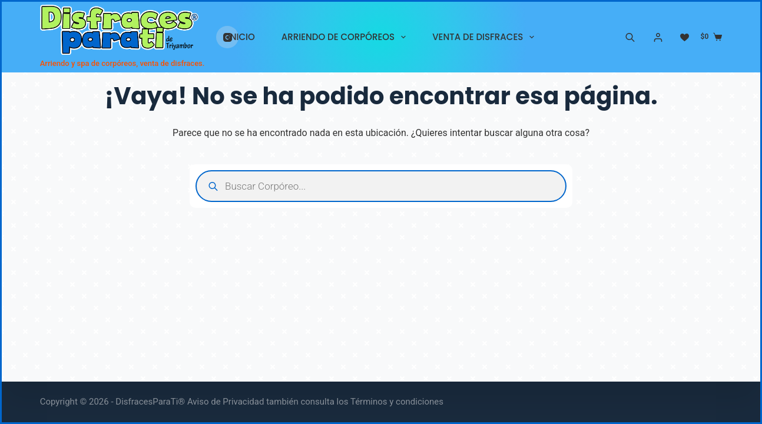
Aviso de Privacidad (225, 401)
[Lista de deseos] (684, 37)
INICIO (241, 37)
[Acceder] (658, 37)
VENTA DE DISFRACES (485, 37)
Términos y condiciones (396, 401)
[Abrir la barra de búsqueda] (630, 37)
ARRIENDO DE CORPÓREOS (345, 37)
